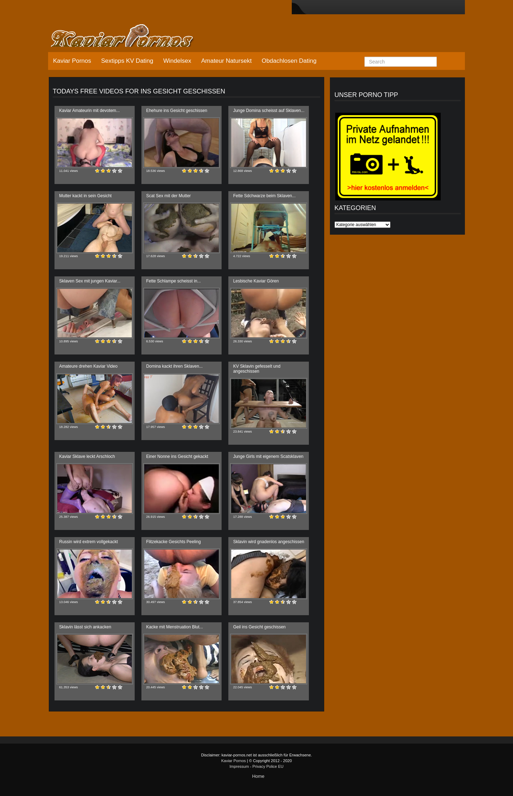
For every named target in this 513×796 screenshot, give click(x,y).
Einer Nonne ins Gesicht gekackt (177, 456)
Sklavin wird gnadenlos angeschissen (268, 541)
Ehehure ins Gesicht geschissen (176, 110)
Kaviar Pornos (72, 60)
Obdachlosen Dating (288, 60)
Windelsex (177, 60)
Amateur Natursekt (226, 60)
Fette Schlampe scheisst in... (173, 281)
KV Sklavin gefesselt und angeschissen (256, 368)
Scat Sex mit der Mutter (168, 195)
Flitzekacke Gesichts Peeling (173, 541)
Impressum (239, 766)
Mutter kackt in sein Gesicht (85, 195)
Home (258, 776)
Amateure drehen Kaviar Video (88, 366)
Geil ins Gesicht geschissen (259, 626)
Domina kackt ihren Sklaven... (174, 366)
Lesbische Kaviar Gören (256, 281)
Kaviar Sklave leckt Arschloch (87, 456)
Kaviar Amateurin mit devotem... (89, 110)
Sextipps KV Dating (127, 60)
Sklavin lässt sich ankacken (85, 626)
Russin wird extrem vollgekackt (88, 541)
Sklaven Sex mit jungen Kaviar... (89, 281)
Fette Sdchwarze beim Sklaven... (264, 195)
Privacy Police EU (267, 766)
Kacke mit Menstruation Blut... (174, 626)
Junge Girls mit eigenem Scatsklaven (268, 456)
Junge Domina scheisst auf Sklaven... (268, 110)
